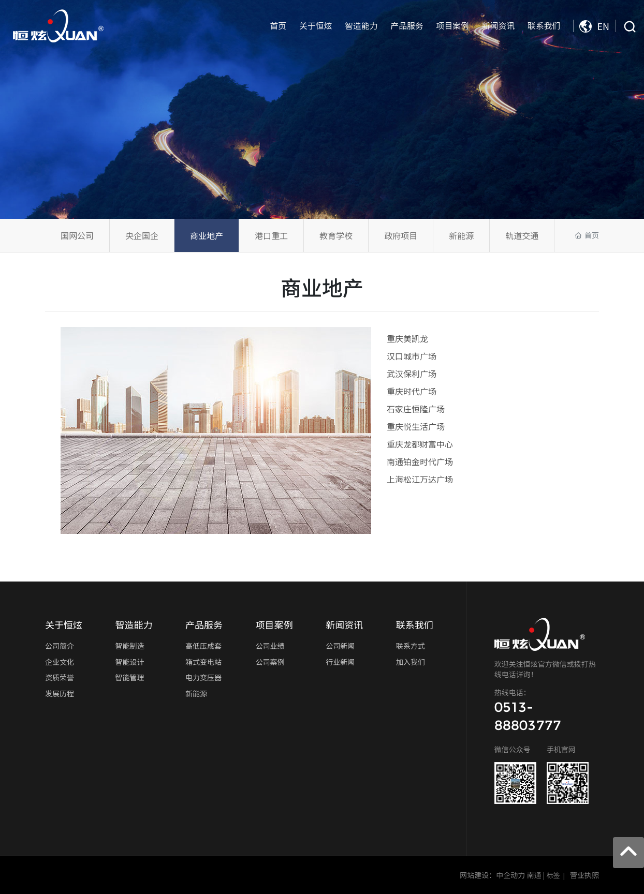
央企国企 (141, 235)
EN (594, 26)
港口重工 (271, 235)
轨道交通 (521, 235)
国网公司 (77, 235)
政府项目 (400, 235)
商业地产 (206, 235)
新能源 (461, 235)
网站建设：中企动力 (492, 875)
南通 (533, 875)
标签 (553, 875)
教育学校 (336, 235)
